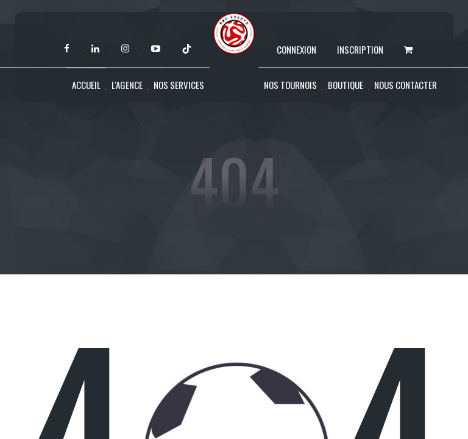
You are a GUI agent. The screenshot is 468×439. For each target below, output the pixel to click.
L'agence (127, 84)
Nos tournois (290, 84)
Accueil (86, 84)
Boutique (345, 84)
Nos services (179, 84)
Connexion (296, 49)
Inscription (360, 49)
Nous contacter (405, 84)
